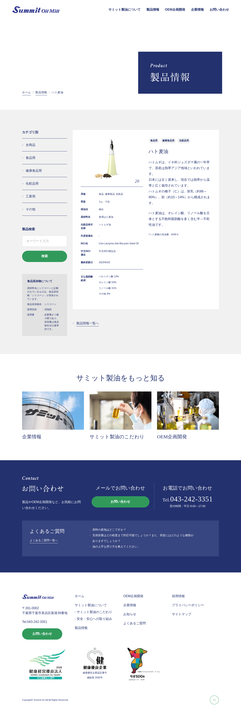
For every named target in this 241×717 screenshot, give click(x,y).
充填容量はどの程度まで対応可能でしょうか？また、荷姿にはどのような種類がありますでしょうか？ (143, 538)
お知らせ (129, 614)
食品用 (30, 157)
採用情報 (178, 596)
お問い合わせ (219, 9)
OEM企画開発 (175, 9)
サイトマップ (181, 614)
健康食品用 (34, 170)
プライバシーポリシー (188, 605)
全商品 (30, 145)
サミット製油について (124, 9)
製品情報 (152, 9)
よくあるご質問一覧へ (44, 540)
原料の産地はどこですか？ (109, 529)
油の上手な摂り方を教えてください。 (116, 546)
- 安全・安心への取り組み (93, 618)
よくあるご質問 (134, 623)
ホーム (26, 92)
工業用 (30, 196)
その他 (30, 209)
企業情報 (197, 9)
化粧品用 (32, 183)
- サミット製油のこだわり (93, 612)
